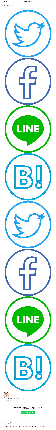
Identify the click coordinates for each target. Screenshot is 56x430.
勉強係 (26, 426)
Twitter (45, 398)
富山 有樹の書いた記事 (8, 400)
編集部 (16, 426)
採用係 (23, 426)
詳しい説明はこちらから (28, 412)
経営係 (20, 426)
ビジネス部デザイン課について (9, 426)
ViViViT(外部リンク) (43, 426)
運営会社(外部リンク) (35, 426)
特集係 (30, 426)
